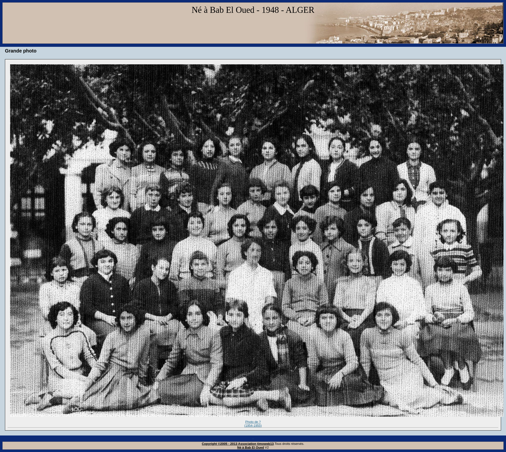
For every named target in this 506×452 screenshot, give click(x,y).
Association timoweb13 (256, 444)
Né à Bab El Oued (250, 447)
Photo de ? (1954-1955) (253, 424)
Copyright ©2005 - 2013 (220, 444)
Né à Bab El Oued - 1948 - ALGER (253, 10)
